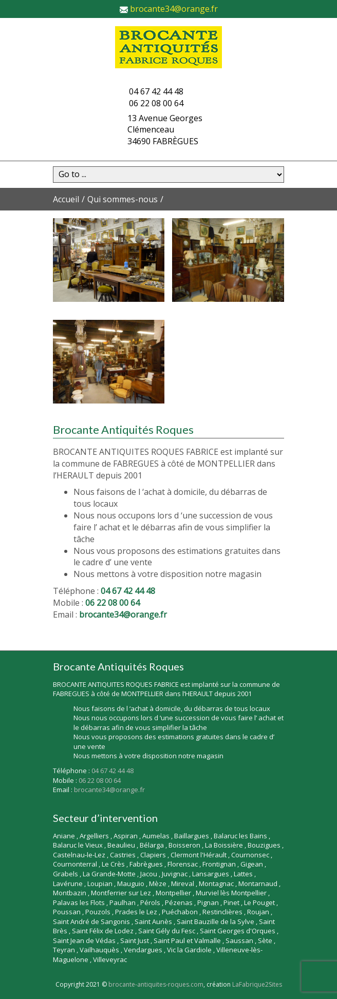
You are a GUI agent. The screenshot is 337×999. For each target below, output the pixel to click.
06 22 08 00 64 (156, 103)
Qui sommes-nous (122, 199)
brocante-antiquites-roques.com (155, 984)
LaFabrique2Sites (257, 984)
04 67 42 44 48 (156, 91)
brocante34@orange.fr (174, 8)
